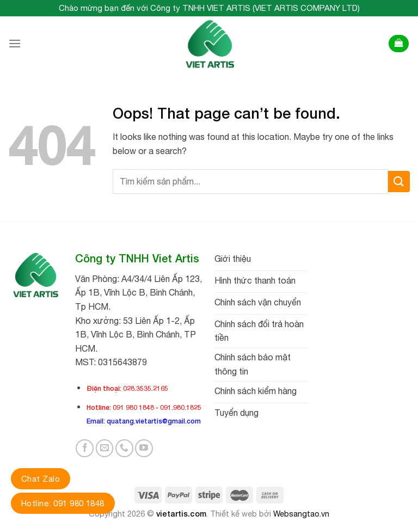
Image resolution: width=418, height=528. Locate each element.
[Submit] (399, 181)
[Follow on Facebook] (85, 448)
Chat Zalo (40, 478)
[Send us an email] (105, 448)
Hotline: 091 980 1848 (62, 503)
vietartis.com (181, 513)
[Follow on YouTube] (144, 448)
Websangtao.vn (301, 513)
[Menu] (14, 43)
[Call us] (124, 448)
